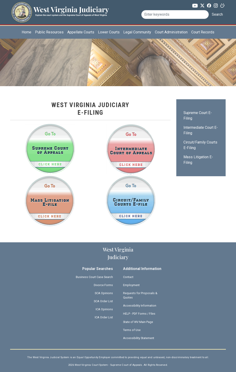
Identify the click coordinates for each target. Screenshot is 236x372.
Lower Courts (109, 32)
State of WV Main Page (138, 322)
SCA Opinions (104, 293)
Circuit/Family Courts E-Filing (200, 145)
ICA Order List (104, 317)
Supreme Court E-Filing (197, 115)
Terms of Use (132, 330)
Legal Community (137, 32)
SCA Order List (103, 301)
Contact (128, 277)
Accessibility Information (139, 305)
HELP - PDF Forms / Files (139, 313)
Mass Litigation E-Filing (198, 160)
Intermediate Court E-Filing (200, 130)
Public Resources (49, 32)
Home (26, 32)
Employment (131, 285)
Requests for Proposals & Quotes (140, 295)
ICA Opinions (104, 309)
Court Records (202, 32)
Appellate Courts (80, 32)
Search (217, 14)
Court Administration (171, 32)
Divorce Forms (103, 285)
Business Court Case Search (94, 277)
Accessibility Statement (138, 338)
